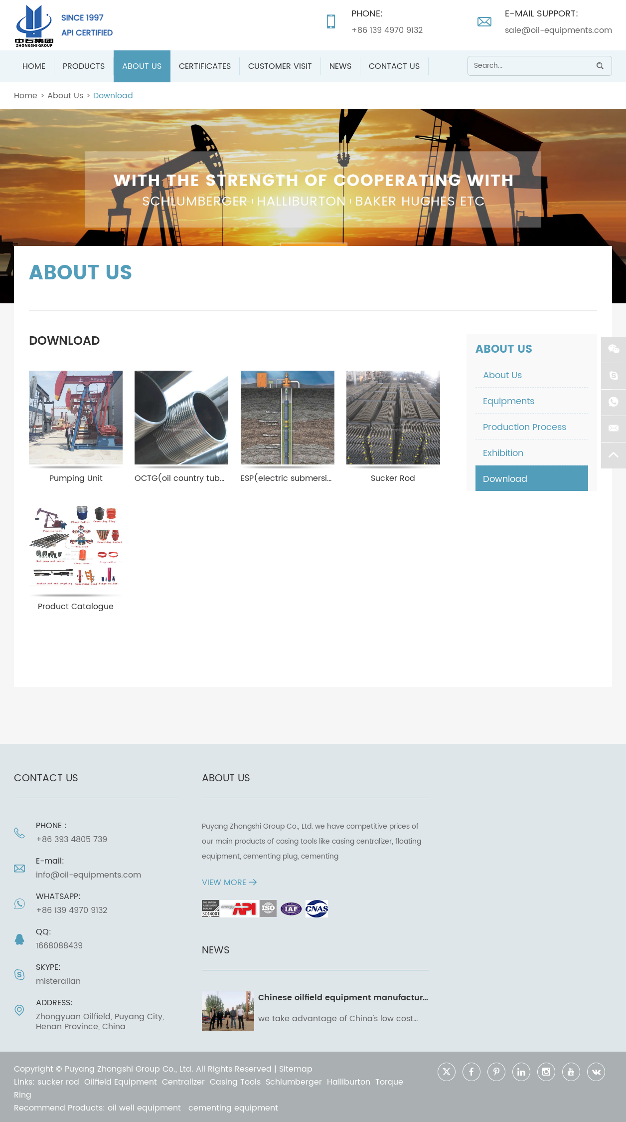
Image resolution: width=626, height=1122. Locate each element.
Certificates (205, 66)
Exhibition (503, 453)
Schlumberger (294, 1082)
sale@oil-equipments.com (558, 30)
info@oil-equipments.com (88, 875)
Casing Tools (235, 1082)
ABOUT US (226, 778)
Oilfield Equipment (120, 1082)
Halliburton (348, 1082)
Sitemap (296, 1069)
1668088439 (59, 946)
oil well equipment (145, 1108)
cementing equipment (233, 1108)
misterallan (58, 981)
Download (113, 95)
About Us (141, 66)
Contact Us (394, 66)
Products (84, 66)
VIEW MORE (229, 882)
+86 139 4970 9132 (387, 30)
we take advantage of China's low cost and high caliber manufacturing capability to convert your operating (335, 1019)
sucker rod (58, 1082)
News (340, 66)
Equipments (508, 401)
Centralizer (183, 1082)
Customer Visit (280, 66)
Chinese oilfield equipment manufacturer (344, 997)
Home (33, 66)
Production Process (524, 427)
